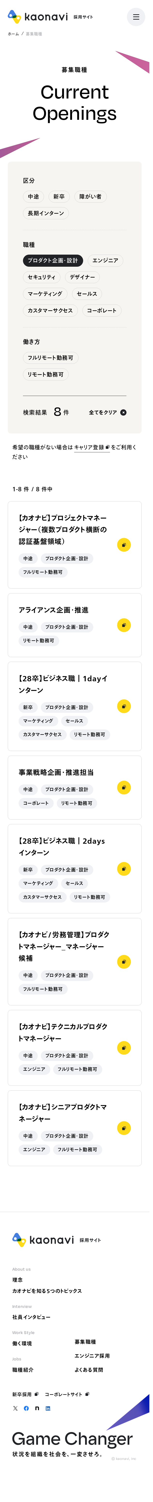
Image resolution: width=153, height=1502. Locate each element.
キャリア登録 (92, 447)
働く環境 (22, 1343)
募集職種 (85, 1341)
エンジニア (106, 260)
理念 (17, 1279)
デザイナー (82, 277)
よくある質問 (89, 1369)
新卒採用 (25, 1394)
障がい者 (90, 196)
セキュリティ (42, 277)
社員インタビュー (31, 1317)
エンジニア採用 (92, 1355)
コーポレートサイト (67, 1394)
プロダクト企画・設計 (53, 260)
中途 (33, 196)
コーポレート (102, 310)
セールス (87, 293)
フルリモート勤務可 (51, 357)
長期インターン (46, 213)
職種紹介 (23, 1369)
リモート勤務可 (46, 374)
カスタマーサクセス (50, 310)
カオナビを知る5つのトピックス (47, 1291)
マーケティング (45, 293)
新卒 (59, 196)
